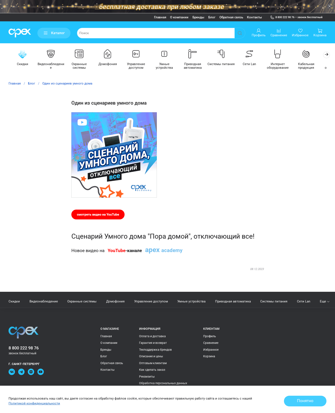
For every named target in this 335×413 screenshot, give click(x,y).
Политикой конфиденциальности (34, 403)
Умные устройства (167, 64)
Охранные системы (80, 66)
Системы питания (225, 64)
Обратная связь (231, 17)
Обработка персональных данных (163, 383)
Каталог (54, 33)
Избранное (211, 349)
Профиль (209, 336)
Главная (160, 17)
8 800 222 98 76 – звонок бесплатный (296, 17)
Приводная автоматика (196, 66)
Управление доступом (138, 66)
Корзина (209, 356)
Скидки (22, 64)
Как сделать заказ (152, 370)
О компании (179, 17)
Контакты (254, 17)
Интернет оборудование (283, 66)
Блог (211, 17)
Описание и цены (151, 356)
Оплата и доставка (152, 336)
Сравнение (210, 343)
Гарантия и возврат (153, 343)
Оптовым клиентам (153, 363)
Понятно (305, 400)
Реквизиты (147, 376)
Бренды (198, 17)
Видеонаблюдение (52, 64)
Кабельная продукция (312, 66)
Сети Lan (254, 64)
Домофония (109, 64)
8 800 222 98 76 (24, 348)
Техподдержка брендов (155, 349)
